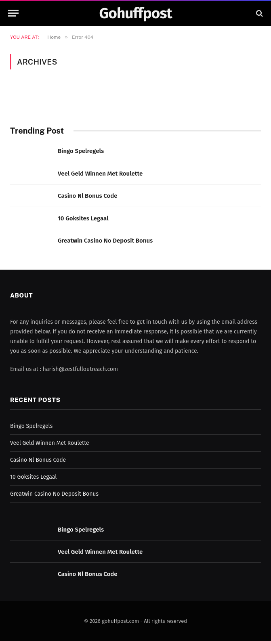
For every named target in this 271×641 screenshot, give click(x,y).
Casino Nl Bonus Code (88, 195)
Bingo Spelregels (81, 151)
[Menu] (13, 13)
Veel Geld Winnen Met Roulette (100, 173)
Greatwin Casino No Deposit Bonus (105, 240)
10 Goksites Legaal (83, 218)
